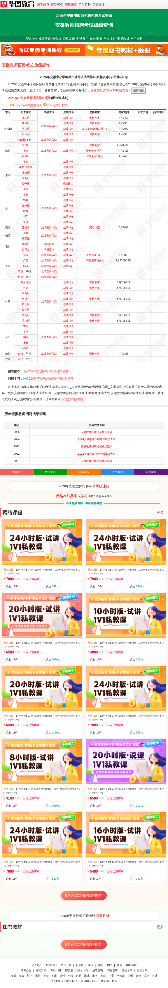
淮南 (95, 975)
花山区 (26, 117)
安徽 (13, 975)
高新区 (26, 178)
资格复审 (69, 38)
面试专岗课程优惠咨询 (27, 105)
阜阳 (70, 975)
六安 (111, 975)
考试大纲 (55, 970)
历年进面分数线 (57, 105)
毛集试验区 (25, 167)
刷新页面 (138, 90)
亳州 (37, 975)
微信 (119, 965)
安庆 (21, 975)
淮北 (86, 975)
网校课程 (71, 4)
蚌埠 (29, 975)
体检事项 (96, 38)
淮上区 (26, 320)
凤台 (25, 189)
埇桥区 (26, 244)
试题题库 (99, 4)
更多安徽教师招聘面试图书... (84, 944)
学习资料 (85, 4)
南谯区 (26, 145)
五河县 (26, 298)
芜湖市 (26, 227)
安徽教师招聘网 (72, 399)
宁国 (25, 254)
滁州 (62, 975)
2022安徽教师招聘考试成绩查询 (97, 453)
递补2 (103, 128)
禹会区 (26, 315)
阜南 (25, 331)
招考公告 (26, 970)
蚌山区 (26, 304)
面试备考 (82, 38)
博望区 (26, 123)
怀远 (25, 287)
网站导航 (131, 965)
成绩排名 (68, 117)
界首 (25, 348)
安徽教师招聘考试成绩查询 (96, 432)
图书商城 (43, 4)
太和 (25, 342)
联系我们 (51, 965)
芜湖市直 (94, 227)
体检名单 (127, 970)
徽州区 (26, 205)
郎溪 (25, 265)
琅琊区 (26, 156)
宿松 (20, 359)
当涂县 (26, 134)
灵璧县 (26, 249)
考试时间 (41, 970)
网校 (100, 965)
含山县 (21, 139)
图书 (109, 965)
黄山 (103, 975)
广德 (25, 260)
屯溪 (25, 222)
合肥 (78, 975)
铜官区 (26, 238)
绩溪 (20, 271)
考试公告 (31, 38)
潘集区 (26, 172)
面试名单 (142, 970)
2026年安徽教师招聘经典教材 (48, 371)
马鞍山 (121, 975)
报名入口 (82, 970)
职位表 (69, 970)
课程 (90, 965)
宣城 (154, 975)
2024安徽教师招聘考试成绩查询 (97, 439)
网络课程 (12, 512)
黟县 (25, 200)
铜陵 (138, 975)
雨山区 (26, 128)
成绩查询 (45, 38)
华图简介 (36, 965)
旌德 (20, 276)
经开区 (26, 183)
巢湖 (46, 975)
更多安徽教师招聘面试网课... (84, 895)
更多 (160, 513)
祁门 (25, 216)
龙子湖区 (26, 282)
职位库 (80, 965)
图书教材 (123, 38)
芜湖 (146, 975)
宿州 (130, 975)
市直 (25, 150)
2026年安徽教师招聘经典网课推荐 (50, 378)
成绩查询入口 (49, 125)
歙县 (25, 211)
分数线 (56, 38)
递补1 (96, 128)
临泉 (25, 337)
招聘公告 (66, 965)
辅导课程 (57, 4)
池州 (54, 975)
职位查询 (50, 472)
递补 (100, 150)
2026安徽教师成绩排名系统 (32, 98)
